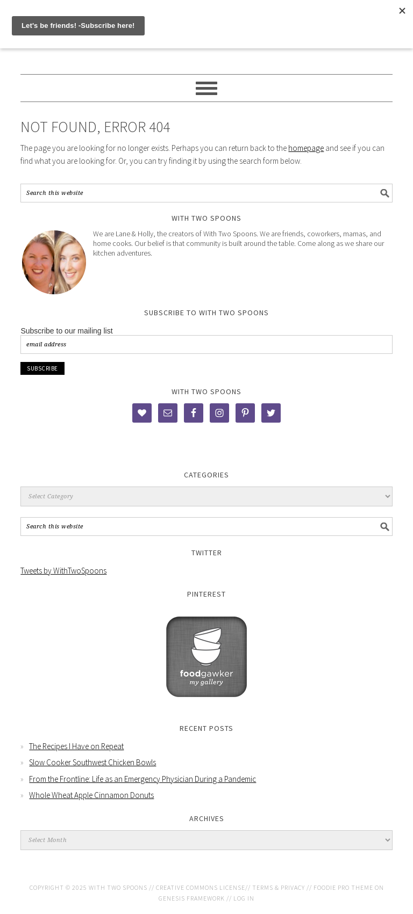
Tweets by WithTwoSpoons (63, 570)
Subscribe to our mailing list (66, 331)
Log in (243, 898)
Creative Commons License (200, 887)
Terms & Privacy (279, 887)
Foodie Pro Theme (343, 887)
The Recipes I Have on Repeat (76, 746)
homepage (306, 148)
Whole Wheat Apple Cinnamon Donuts (91, 795)
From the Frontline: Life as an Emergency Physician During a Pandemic (142, 779)
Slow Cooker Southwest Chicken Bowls (92, 762)
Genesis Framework (192, 898)
